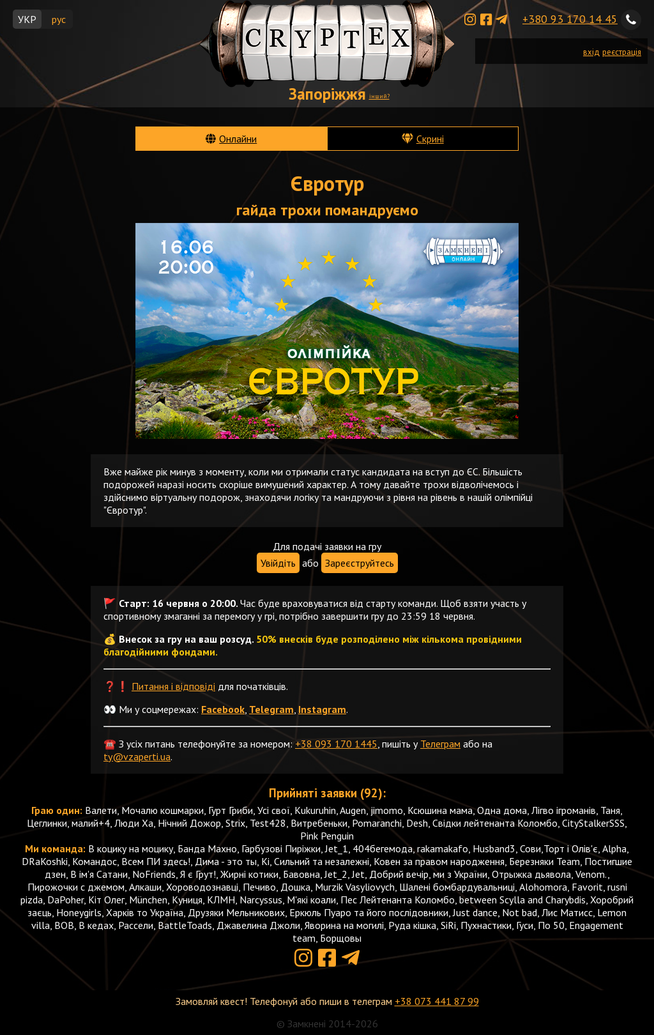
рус (59, 19)
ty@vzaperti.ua (137, 756)
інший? (379, 96)
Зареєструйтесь (359, 562)
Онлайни (238, 138)
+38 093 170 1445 (336, 743)
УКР (27, 19)
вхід (591, 52)
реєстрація (621, 52)
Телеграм (440, 743)
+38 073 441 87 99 (437, 1001)
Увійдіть (278, 562)
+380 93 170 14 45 (570, 19)
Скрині (430, 138)
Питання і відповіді (173, 686)
